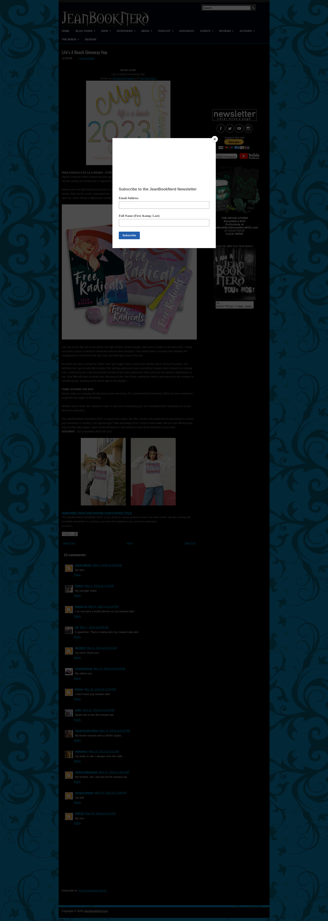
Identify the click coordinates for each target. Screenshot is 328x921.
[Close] (215, 139)
